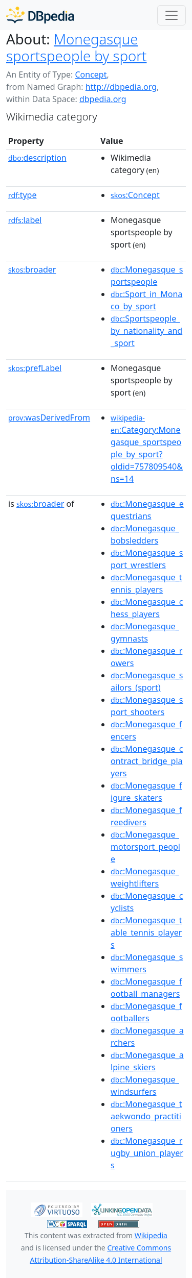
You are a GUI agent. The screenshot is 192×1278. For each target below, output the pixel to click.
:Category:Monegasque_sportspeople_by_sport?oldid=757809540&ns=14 (147, 448)
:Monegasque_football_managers (146, 987)
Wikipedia (151, 1235)
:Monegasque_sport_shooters (147, 706)
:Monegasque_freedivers (146, 816)
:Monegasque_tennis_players (146, 583)
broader (32, 269)
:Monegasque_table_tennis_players (146, 932)
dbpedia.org (102, 99)
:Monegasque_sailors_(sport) (147, 681)
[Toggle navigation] (171, 15)
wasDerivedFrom (49, 417)
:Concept (135, 195)
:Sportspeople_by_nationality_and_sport (146, 331)
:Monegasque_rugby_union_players (147, 1153)
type (22, 195)
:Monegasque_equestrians (147, 510)
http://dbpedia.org (121, 86)
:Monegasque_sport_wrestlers (147, 559)
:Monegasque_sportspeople (147, 275)
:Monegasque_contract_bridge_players (147, 761)
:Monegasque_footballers (146, 1012)
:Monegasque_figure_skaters (146, 791)
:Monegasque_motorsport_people (145, 847)
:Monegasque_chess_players (147, 608)
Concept (90, 74)
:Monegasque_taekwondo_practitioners (146, 1116)
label (25, 220)
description (37, 157)
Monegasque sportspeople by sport (76, 47)
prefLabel (34, 368)
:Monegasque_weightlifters (145, 877)
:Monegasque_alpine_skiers (147, 1061)
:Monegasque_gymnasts (145, 632)
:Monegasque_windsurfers (145, 1085)
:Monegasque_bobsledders (145, 534)
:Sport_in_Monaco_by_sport (146, 300)
